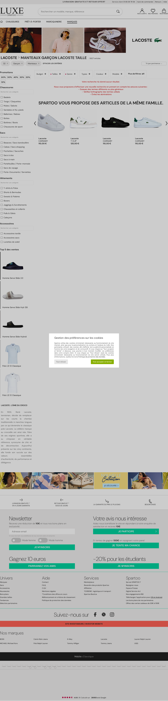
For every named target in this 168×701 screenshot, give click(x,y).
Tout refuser (61, 362)
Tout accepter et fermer (102, 362)
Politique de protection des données (91, 357)
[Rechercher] (118, 11)
